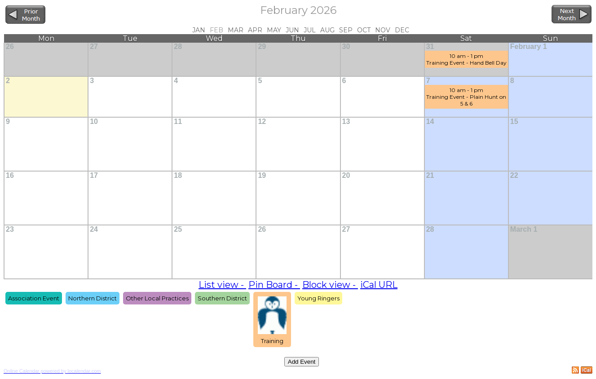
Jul (310, 30)
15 (514, 121)
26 (10, 46)
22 (514, 175)
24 (94, 229)
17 (94, 175)
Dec (402, 30)
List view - (222, 284)
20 (346, 175)
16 (10, 175)
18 (178, 175)
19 (262, 175)
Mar (235, 30)
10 (94, 121)
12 (262, 121)
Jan (198, 30)
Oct (364, 30)
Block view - (330, 284)
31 (430, 46)
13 (346, 121)
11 (178, 121)
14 (430, 121)
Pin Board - (274, 284)
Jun (292, 30)
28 (178, 46)
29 (262, 46)
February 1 (528, 46)
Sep (346, 30)
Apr (255, 30)
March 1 (523, 229)
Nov (382, 30)
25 (178, 229)
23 (10, 229)
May (274, 30)
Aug (327, 30)
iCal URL (378, 284)
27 (94, 46)
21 (430, 175)
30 (346, 46)
